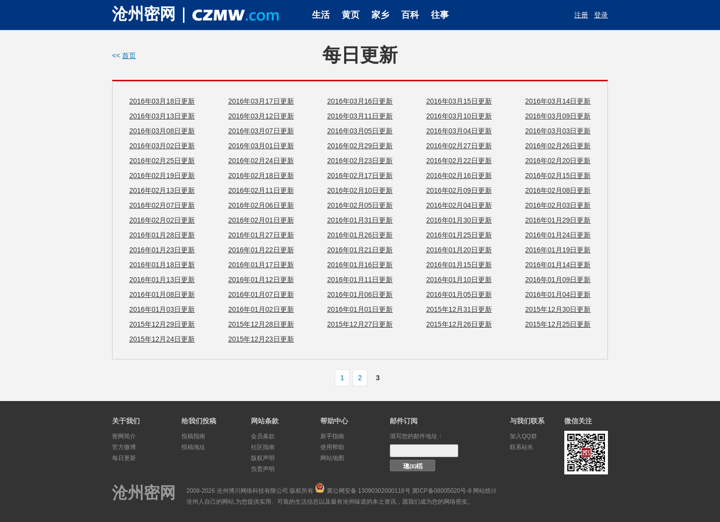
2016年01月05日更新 (458, 294)
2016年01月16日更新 (360, 265)
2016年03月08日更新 (162, 131)
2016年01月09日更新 (558, 280)
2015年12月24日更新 (162, 339)
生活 (321, 15)
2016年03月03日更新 (558, 131)
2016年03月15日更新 (458, 101)
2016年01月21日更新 (360, 250)
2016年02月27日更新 (458, 146)
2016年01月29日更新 (558, 220)
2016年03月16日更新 (360, 101)
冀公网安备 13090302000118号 (369, 490)
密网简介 (124, 436)
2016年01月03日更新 (162, 309)
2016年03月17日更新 (261, 101)
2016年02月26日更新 (558, 146)
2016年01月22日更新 (261, 250)
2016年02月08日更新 (558, 190)
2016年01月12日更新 (261, 280)
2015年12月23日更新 (261, 339)
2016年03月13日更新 (162, 116)
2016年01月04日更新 (558, 294)
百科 (410, 15)
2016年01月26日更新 (360, 235)
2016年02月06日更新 (261, 205)
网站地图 (332, 458)
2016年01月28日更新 (162, 235)
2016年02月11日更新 (261, 190)
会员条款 (263, 436)
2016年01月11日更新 (360, 280)
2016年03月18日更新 (162, 101)
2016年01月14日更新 (558, 265)
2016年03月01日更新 (261, 146)
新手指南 (332, 436)
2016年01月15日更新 (458, 265)
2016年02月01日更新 (261, 220)
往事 (440, 15)
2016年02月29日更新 (360, 146)
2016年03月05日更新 (360, 131)
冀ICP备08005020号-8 (442, 490)
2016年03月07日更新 (261, 131)
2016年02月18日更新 (261, 175)
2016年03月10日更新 (458, 116)
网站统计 (485, 490)
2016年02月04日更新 (458, 205)
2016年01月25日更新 (458, 235)
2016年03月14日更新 (558, 101)
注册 (581, 15)
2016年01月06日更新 (360, 294)
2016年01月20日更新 (458, 250)
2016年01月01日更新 (360, 309)
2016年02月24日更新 (261, 161)
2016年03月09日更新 (558, 116)
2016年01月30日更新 (458, 220)
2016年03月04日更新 (458, 131)
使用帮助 (332, 447)
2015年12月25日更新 (558, 324)
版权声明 (263, 458)
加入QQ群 (523, 436)
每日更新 (124, 458)
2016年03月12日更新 (261, 116)
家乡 (380, 15)
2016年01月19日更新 (558, 250)
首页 (129, 55)
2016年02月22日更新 (458, 161)
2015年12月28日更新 (261, 324)
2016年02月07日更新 (162, 205)
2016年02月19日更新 (162, 175)
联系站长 (522, 447)
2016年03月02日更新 (162, 146)
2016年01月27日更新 (261, 235)
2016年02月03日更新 (558, 205)
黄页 (351, 15)
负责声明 (263, 468)
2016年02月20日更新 (558, 161)
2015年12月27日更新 (360, 324)
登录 (601, 15)
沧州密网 (144, 14)
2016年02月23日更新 (360, 161)
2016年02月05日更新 (360, 205)
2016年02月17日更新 (360, 175)
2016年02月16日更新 (458, 175)
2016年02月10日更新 (360, 190)
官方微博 (124, 447)
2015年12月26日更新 (458, 324)
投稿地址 (193, 447)
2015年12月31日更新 (458, 309)
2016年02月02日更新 (162, 220)
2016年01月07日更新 (261, 294)
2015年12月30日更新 (558, 309)
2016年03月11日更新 (360, 116)
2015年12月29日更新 (162, 324)
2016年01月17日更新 (261, 265)
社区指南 (263, 447)
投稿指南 (193, 436)
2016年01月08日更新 (162, 294)
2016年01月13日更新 (162, 280)
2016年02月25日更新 (162, 161)
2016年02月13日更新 (162, 190)
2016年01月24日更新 (558, 235)
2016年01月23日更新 (162, 250)
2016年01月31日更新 (360, 220)
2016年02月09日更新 (458, 190)
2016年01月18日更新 (162, 265)
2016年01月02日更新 (261, 309)
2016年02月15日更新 (558, 175)
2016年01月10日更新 (458, 280)
